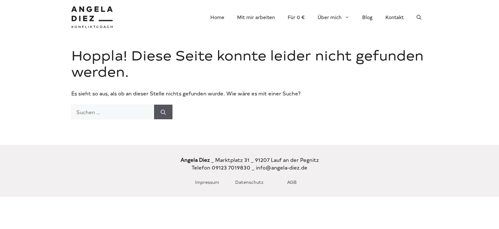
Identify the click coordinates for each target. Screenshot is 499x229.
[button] (419, 17)
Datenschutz (249, 182)
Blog (367, 17)
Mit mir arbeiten (256, 17)
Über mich (337, 17)
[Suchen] (163, 112)
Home (217, 17)
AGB (292, 182)
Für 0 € (296, 17)
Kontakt (394, 17)
